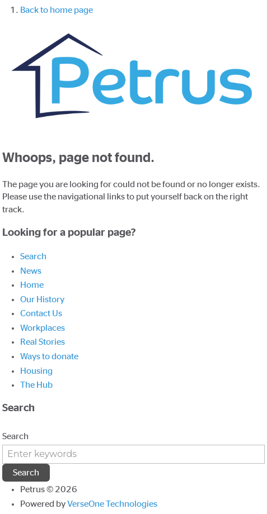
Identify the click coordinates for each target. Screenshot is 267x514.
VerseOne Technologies (112, 503)
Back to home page (56, 10)
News (30, 270)
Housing (36, 371)
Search (33, 256)
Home (32, 284)
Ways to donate (49, 356)
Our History (42, 299)
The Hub (36, 384)
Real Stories (42, 341)
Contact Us (41, 313)
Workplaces (42, 327)
